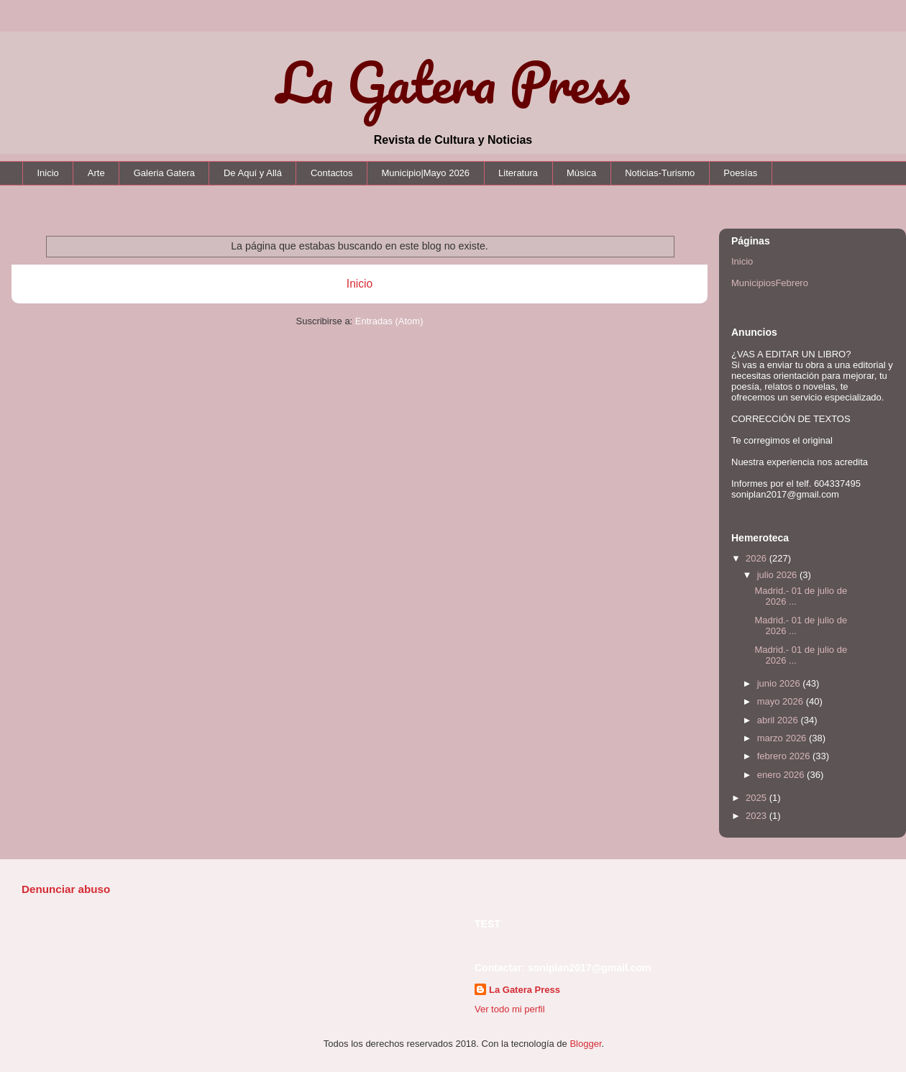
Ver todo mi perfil (510, 1009)
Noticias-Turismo (660, 173)
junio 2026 (780, 683)
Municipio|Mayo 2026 (425, 173)
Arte (96, 173)
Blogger (585, 1043)
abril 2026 (779, 720)
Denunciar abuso (66, 889)
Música (581, 173)
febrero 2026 (785, 756)
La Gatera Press (453, 82)
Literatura (518, 173)
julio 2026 (778, 574)
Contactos (332, 173)
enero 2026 (782, 774)
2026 (757, 558)
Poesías (740, 173)
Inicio (48, 173)
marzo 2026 (783, 738)
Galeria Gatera (164, 173)
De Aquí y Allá (253, 173)
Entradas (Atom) (389, 321)
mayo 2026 (781, 701)
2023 (757, 815)
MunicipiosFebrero (769, 283)
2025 (757, 797)
